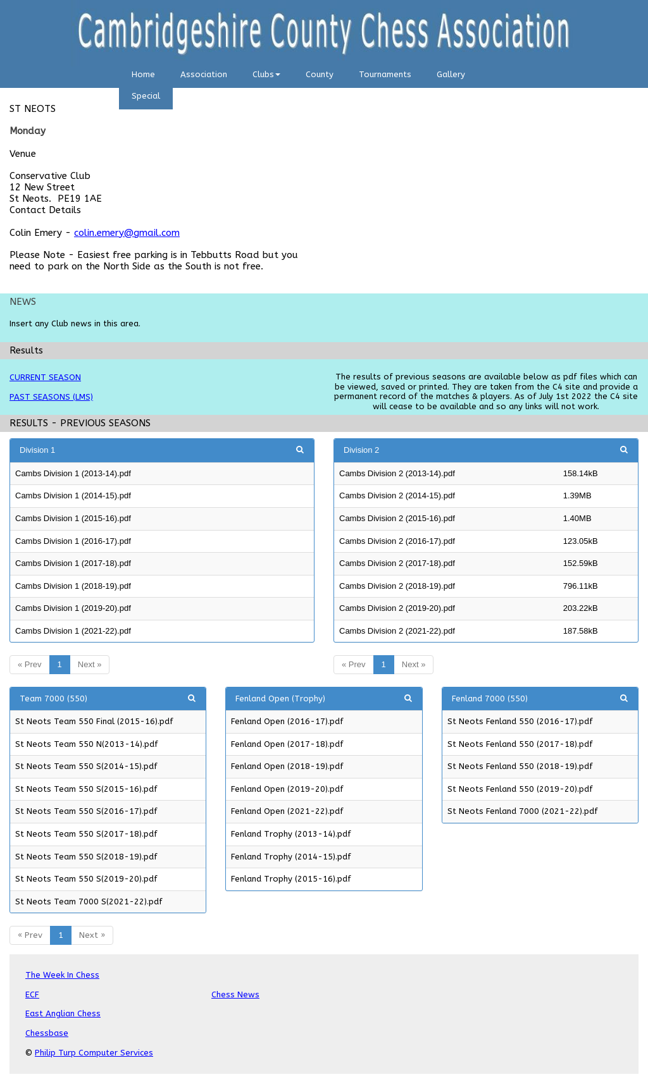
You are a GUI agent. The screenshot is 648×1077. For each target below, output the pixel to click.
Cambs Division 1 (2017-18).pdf (73, 563)
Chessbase (46, 1033)
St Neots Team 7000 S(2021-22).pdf (89, 901)
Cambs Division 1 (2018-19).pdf (73, 586)
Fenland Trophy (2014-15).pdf (291, 856)
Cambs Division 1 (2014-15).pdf (73, 495)
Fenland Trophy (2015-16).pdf (291, 878)
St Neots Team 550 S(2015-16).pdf (86, 789)
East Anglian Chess (63, 1013)
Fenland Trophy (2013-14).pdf (291, 834)
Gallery (451, 74)
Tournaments (385, 74)
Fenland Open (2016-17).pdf (287, 721)
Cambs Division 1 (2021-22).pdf (73, 631)
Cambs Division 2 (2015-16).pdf (397, 518)
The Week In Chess (62, 975)
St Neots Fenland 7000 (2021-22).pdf (522, 811)
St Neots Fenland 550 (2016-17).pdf (520, 721)
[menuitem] (143, 77)
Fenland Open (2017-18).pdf (287, 744)
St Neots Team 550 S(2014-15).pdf (86, 766)
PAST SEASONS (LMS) (51, 397)
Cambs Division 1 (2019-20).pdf (73, 608)
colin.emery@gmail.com (127, 232)
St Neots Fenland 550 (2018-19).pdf (520, 766)
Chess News (235, 994)
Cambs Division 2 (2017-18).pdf (397, 563)
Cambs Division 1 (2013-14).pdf (73, 473)
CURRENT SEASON (45, 377)
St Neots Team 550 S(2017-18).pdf (86, 834)
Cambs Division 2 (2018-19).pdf (397, 586)
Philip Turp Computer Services (94, 1052)
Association (203, 74)
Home (143, 74)
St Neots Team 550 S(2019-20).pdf (86, 878)
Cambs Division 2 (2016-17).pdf (397, 541)
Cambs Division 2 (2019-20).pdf (397, 608)
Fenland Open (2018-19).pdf (287, 766)
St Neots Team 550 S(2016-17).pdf (86, 811)
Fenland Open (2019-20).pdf (287, 789)
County (319, 74)
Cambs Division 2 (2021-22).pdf (397, 631)
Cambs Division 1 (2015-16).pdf (73, 518)
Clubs (266, 74)
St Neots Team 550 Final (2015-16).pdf (94, 721)
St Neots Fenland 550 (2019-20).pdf (520, 789)
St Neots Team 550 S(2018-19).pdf (86, 856)
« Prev (30, 664)
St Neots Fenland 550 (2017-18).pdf (520, 744)
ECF (32, 994)
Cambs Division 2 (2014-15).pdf (397, 495)
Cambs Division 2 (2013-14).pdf (397, 473)
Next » (90, 664)
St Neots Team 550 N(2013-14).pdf (86, 744)
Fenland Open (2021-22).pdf (287, 811)
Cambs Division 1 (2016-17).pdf (73, 541)
